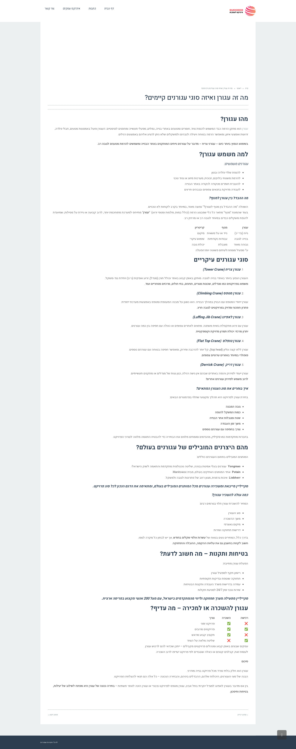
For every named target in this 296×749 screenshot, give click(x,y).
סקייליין (242, 598)
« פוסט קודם (242, 714)
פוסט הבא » (53, 714)
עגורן (245, 128)
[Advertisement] (148, 55)
